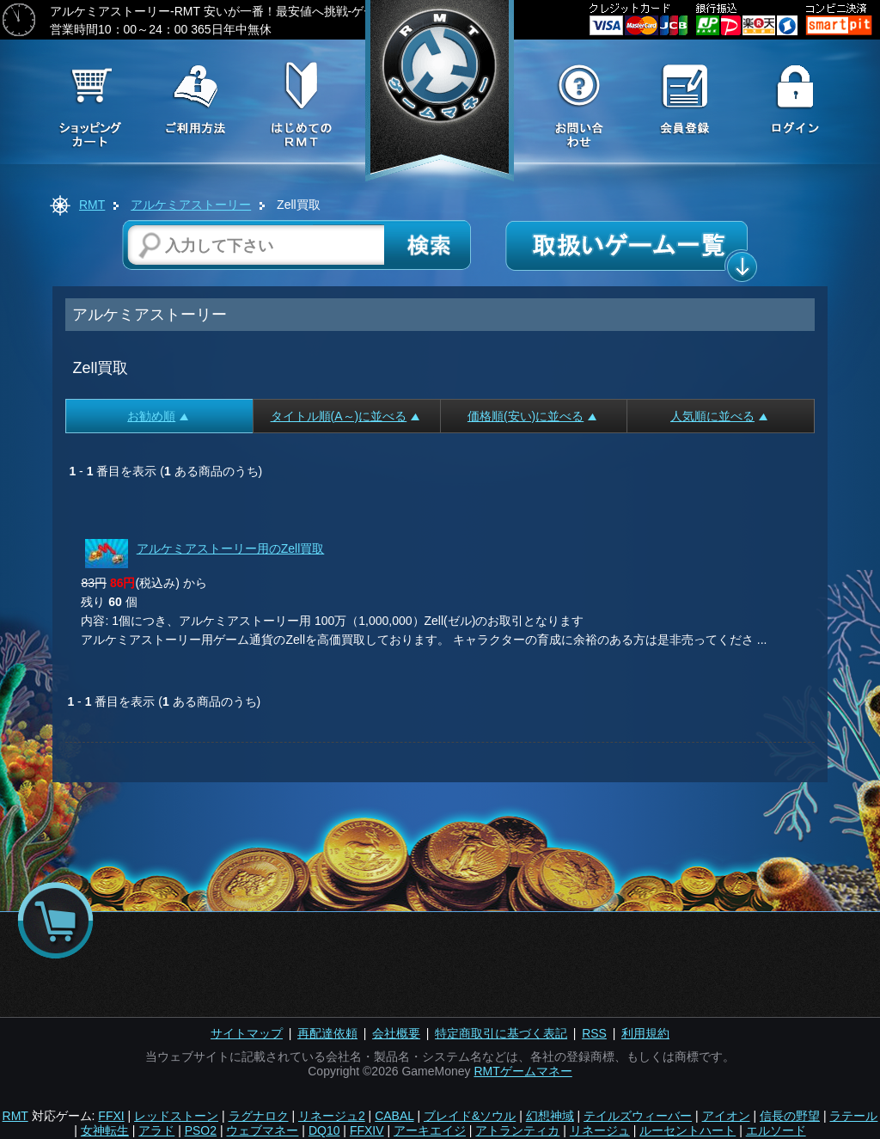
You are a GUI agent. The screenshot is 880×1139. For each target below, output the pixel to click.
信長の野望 (790, 1116)
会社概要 (396, 1033)
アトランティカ (517, 1130)
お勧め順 (157, 416)
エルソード (776, 1130)
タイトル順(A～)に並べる (345, 416)
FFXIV (367, 1130)
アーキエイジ (430, 1130)
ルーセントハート (687, 1130)
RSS (594, 1033)
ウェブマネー (262, 1130)
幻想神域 (550, 1116)
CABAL (394, 1116)
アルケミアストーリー (191, 204)
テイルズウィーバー (638, 1116)
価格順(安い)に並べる (532, 416)
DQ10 (324, 1130)
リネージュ (600, 1130)
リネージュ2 (331, 1116)
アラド (156, 1130)
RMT (92, 204)
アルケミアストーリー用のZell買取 (231, 548)
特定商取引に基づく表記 (501, 1033)
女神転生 (105, 1130)
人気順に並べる (718, 416)
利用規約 (645, 1033)
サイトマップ (247, 1033)
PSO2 (201, 1130)
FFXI (111, 1116)
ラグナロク (259, 1116)
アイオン (726, 1116)
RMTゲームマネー (522, 1071)
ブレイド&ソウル (470, 1116)
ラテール (853, 1116)
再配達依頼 (327, 1033)
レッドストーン (176, 1116)
